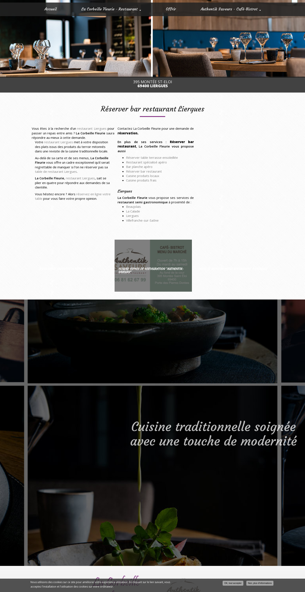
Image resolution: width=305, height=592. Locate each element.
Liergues (132, 216)
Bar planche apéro (139, 167)
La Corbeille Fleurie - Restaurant (111, 9)
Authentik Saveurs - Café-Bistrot (231, 9)
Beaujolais (133, 206)
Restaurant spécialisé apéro (146, 162)
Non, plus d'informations (260, 583)
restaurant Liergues (91, 128)
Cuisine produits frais (141, 180)
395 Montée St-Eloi (152, 84)
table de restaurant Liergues (56, 171)
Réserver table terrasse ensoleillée (152, 157)
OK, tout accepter (233, 583)
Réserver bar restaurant (144, 171)
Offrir (171, 9)
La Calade (133, 211)
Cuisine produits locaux (142, 176)
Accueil (50, 9)
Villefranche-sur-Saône (142, 220)
